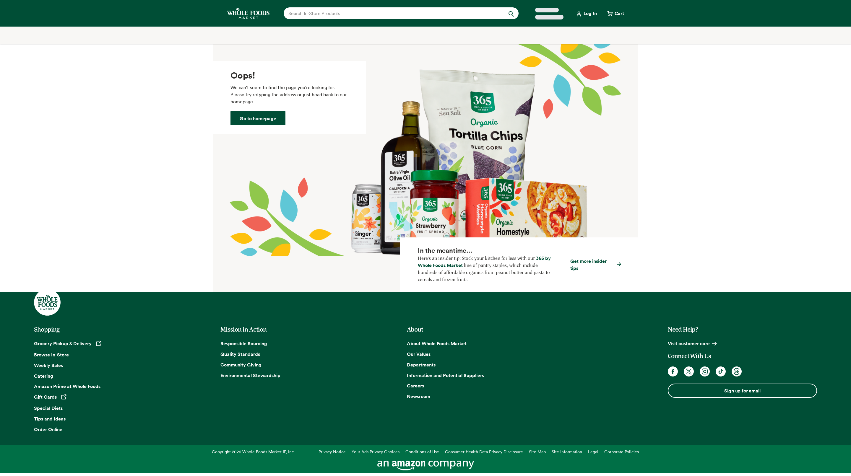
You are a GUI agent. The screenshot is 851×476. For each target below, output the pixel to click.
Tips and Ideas (50, 418)
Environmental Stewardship (250, 375)
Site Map (537, 451)
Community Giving (241, 364)
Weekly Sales (48, 365)
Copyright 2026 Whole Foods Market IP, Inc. (253, 451)
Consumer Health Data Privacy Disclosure (484, 451)
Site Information (567, 451)
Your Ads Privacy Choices (375, 451)
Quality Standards (240, 354)
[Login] (586, 13)
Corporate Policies (621, 451)
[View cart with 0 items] (615, 13)
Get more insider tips (588, 264)
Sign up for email (742, 390)
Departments (421, 364)
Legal (593, 451)
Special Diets (48, 408)
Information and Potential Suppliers (445, 375)
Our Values (419, 354)
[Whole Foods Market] (248, 13)
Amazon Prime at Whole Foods (67, 386)
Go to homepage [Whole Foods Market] (258, 118)
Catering (43, 376)
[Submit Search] (511, 13)
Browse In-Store (51, 354)
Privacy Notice (332, 451)
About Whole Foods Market (437, 343)
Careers (415, 385)
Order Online (48, 429)
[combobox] (389, 13)
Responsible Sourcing (243, 343)
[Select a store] (549, 13)
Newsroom (418, 396)
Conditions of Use (422, 451)
